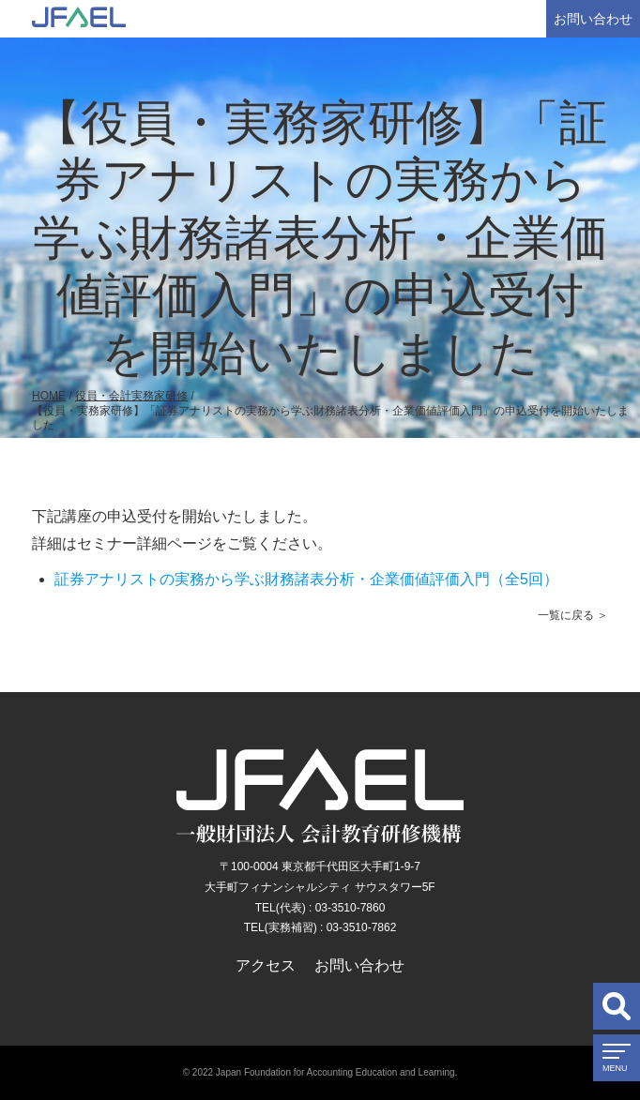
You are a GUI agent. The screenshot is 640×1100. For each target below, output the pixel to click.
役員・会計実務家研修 (131, 395)
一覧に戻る (566, 615)
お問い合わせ (593, 18)
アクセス (266, 965)
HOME (49, 395)
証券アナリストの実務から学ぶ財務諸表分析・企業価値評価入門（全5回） (306, 579)
